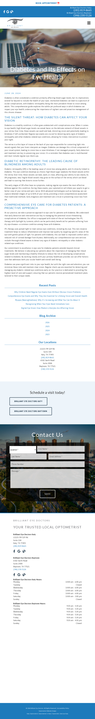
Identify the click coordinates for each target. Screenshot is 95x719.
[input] (61, 449)
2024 (47, 330)
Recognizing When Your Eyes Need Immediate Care (47, 304)
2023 (47, 334)
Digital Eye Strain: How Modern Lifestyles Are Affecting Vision (47, 308)
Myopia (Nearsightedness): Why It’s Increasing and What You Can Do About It (47, 300)
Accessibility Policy (63, 708)
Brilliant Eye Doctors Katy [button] (28, 401)
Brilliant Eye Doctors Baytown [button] (30, 411)
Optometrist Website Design (47, 711)
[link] (4, 11)
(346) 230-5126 (83, 15)
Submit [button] (48, 494)
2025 (47, 326)
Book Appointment (47, 3)
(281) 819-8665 (83, 10)
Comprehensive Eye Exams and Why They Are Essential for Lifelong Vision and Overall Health (47, 296)
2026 (47, 322)
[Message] (47, 478)
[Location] (22, 450)
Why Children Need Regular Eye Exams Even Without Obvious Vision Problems (47, 292)
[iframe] (47, 644)
